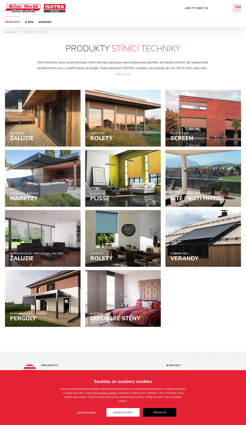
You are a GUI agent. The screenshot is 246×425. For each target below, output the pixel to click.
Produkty (12, 22)
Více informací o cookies (104, 393)
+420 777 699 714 (196, 8)
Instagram (224, 8)
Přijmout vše (159, 412)
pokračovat (123, 74)
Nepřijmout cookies (123, 412)
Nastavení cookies (86, 412)
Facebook (215, 8)
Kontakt (45, 22)
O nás (29, 22)
